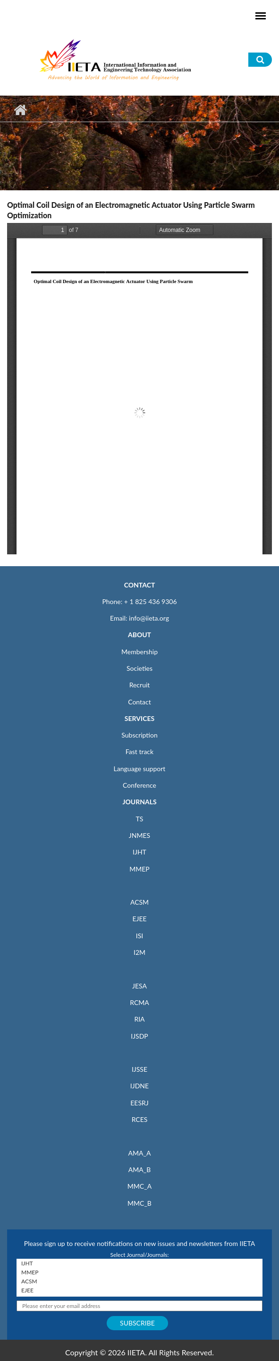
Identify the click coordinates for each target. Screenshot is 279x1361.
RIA (139, 1019)
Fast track (139, 751)
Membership (139, 652)
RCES (140, 1119)
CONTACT (139, 585)
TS (140, 819)
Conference (139, 785)
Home (20, 110)
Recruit (139, 685)
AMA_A (139, 1153)
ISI (139, 936)
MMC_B (139, 1203)
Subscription (139, 735)
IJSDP (139, 1036)
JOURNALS (139, 802)
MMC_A (139, 1186)
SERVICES (139, 718)
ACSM (139, 902)
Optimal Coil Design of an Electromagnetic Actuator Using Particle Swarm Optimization (131, 210)
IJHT (139, 852)
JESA (139, 986)
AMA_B (139, 1169)
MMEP (139, 869)
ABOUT (139, 635)
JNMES (139, 835)
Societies (139, 668)
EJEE (139, 919)
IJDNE (139, 1086)
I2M (139, 952)
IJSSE (139, 1069)
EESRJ (139, 1103)
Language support (140, 769)
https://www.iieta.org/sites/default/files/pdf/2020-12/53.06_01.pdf (139, 388)
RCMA (139, 1002)
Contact (139, 702)
